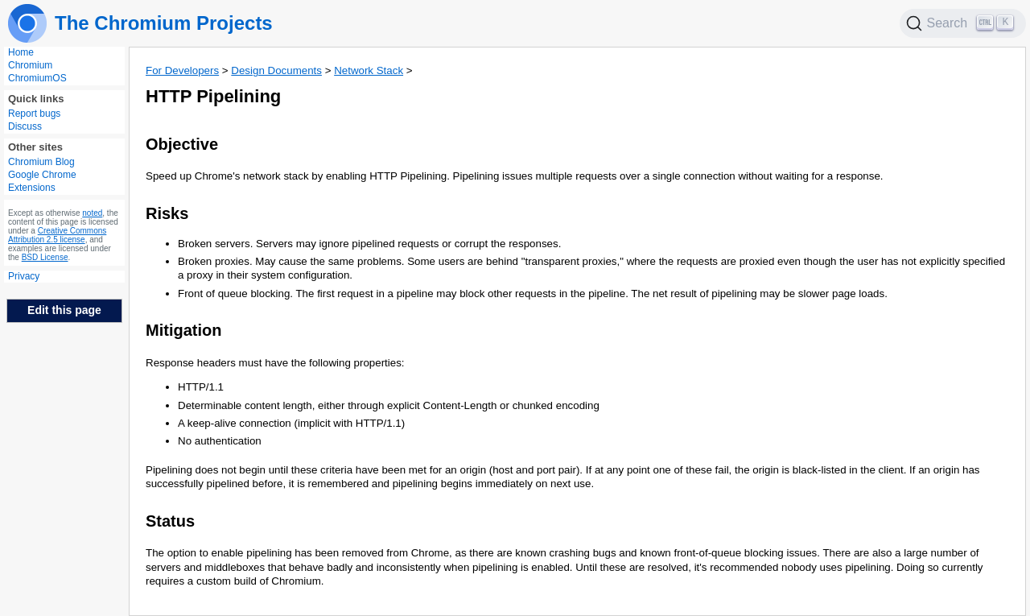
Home (21, 52)
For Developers (182, 70)
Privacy (23, 276)
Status (170, 521)
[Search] (963, 23)
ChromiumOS (37, 78)
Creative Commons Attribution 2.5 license (57, 235)
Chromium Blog (41, 161)
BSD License (45, 257)
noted (92, 213)
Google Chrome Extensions (42, 181)
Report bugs (34, 113)
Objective (182, 144)
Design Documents (276, 70)
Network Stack (368, 70)
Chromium (30, 65)
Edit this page (64, 310)
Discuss (25, 126)
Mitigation (183, 330)
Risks (167, 213)
